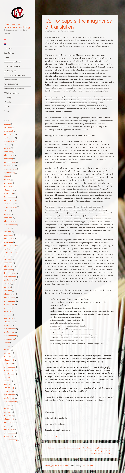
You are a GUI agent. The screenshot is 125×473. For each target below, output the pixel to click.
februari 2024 (9, 190)
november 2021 (10, 245)
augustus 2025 (9, 141)
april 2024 (8, 183)
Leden (6, 57)
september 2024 (10, 169)
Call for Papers (10, 71)
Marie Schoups (68, 31)
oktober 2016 (9, 398)
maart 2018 (8, 356)
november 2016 (10, 394)
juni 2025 (7, 145)
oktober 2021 (9, 249)
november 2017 (10, 367)
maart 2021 (8, 263)
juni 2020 (7, 283)
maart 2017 (8, 384)
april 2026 (8, 127)
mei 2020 (7, 287)
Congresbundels (10, 80)
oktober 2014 (9, 436)
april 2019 (8, 315)
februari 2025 (9, 155)
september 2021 (10, 252)
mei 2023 (7, 214)
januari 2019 (8, 325)
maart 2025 (8, 151)
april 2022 (8, 231)
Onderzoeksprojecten (12, 66)
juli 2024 (7, 176)
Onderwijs (8, 97)
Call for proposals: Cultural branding (62, 447)
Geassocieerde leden (12, 62)
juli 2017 (7, 377)
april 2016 (8, 412)
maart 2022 (8, 235)
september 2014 (10, 440)
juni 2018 (7, 346)
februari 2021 (9, 266)
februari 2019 (9, 322)
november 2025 (10, 134)
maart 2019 (8, 318)
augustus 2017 (9, 374)
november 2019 (10, 301)
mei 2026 (7, 124)
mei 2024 (7, 179)
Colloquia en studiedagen (14, 75)
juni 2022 (7, 228)
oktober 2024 (9, 165)
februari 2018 (9, 360)
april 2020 (8, 290)
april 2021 (7, 259)
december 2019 (10, 297)
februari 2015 (9, 429)
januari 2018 (8, 363)
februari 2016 (9, 419)
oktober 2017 (9, 370)
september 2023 (10, 207)
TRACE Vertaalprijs (11, 93)
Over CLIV (8, 48)
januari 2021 (8, 269)
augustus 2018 (9, 339)
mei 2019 (7, 311)
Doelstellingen (9, 53)
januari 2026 (8, 131)
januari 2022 (8, 242)
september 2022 (10, 224)
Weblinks (7, 102)
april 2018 (8, 353)
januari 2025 (8, 158)
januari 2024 (8, 193)
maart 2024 (8, 186)
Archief (6, 111)
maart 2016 (8, 415)
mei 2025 (7, 148)
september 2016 (10, 401)
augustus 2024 (9, 172)
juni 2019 (7, 308)
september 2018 (10, 335)
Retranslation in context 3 (14, 89)
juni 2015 (7, 426)
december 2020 (10, 273)
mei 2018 (7, 349)
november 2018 (10, 328)
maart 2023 (8, 217)
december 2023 (10, 197)
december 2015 (10, 422)
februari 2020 (9, 294)
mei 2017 (7, 381)
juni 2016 (7, 405)
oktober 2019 (9, 304)
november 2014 (10, 433)
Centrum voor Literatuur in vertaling (17, 25)
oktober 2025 (9, 138)
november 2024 (10, 162)
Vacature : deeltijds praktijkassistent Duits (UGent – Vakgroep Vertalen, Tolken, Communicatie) (98, 450)
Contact (7, 106)
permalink (60, 436)
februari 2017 (9, 387)
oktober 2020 (9, 280)
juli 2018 (7, 342)
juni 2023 (7, 210)
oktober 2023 (9, 204)
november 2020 (10, 276)
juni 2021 (7, 256)
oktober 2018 (9, 332)
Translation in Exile (11, 84)
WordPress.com (87, 465)
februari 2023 (9, 221)
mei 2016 (7, 408)
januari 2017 (8, 391)
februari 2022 (9, 238)
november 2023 (10, 200)
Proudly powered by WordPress (56, 465)
